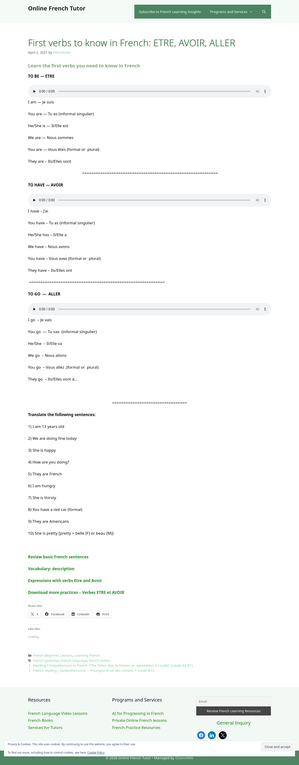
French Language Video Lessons (58, 713)
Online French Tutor (57, 8)
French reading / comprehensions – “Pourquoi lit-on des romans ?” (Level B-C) (93, 670)
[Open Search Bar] (264, 12)
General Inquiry (233, 723)
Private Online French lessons (139, 720)
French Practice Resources (136, 727)
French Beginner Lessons (53, 655)
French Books (40, 720)
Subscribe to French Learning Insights (170, 11)
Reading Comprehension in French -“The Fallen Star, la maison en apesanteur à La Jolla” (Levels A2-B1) (113, 665)
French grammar (46, 660)
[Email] (233, 701)
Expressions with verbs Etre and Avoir (65, 580)
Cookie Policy (96, 753)
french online (99, 660)
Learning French (87, 655)
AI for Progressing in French (138, 713)
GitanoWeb (184, 757)
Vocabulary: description (51, 568)
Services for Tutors (45, 727)
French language (74, 660)
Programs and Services (233, 12)
